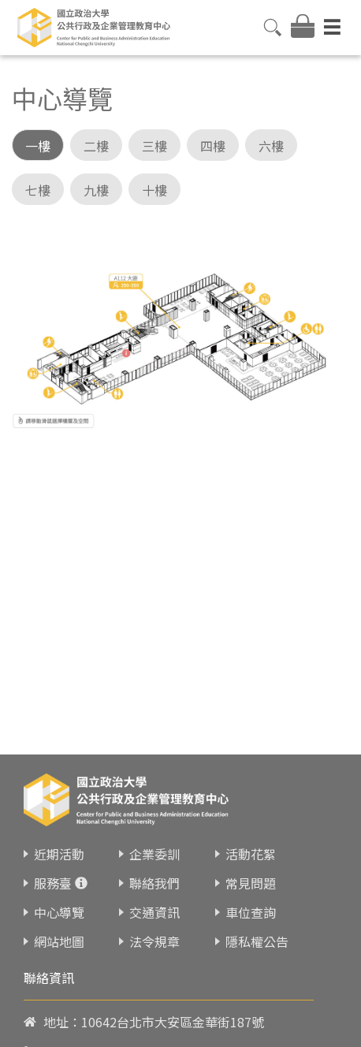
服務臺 (53, 863)
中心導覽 (59, 892)
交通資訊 (154, 892)
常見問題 (250, 863)
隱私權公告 (256, 921)
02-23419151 (119, 1032)
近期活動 (59, 834)
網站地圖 (59, 921)
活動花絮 (250, 834)
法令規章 (154, 921)
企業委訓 (154, 834)
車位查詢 (250, 892)
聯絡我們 (154, 863)
